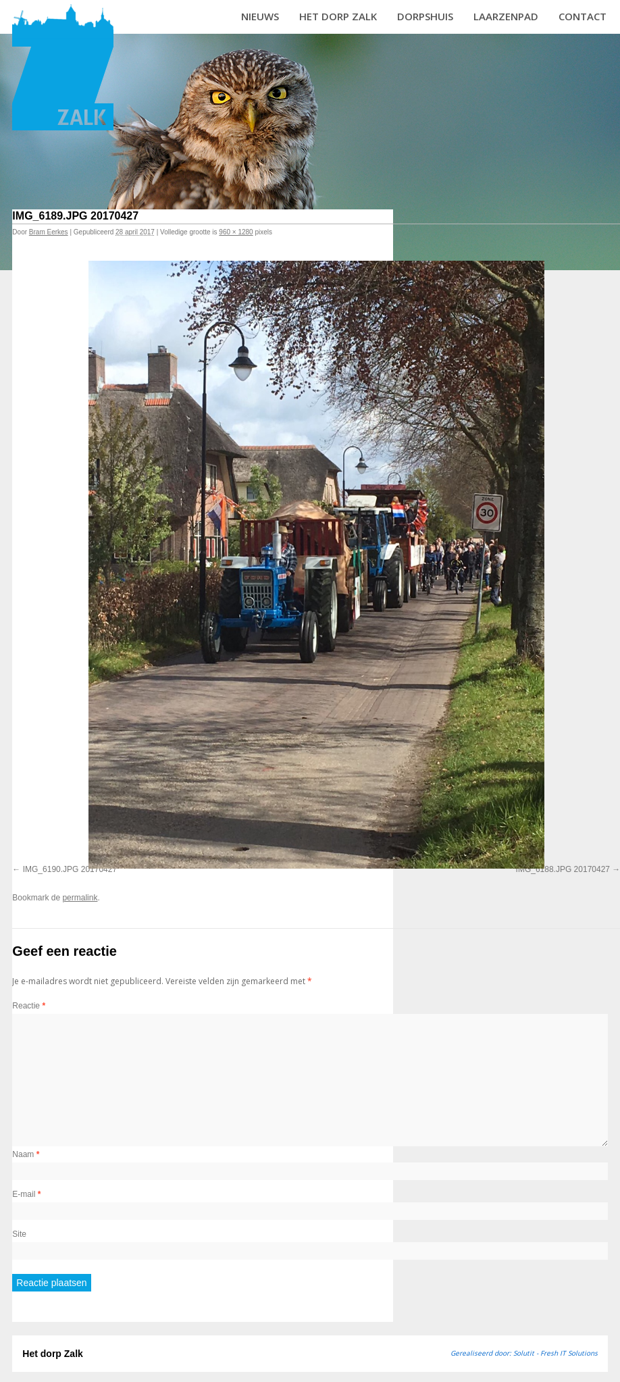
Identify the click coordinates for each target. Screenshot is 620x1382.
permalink (79, 897)
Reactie (28, 1005)
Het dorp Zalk (338, 16)
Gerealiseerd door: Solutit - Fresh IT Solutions (524, 1353)
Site (19, 1234)
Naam (25, 1154)
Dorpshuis (425, 16)
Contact (582, 16)
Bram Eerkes (48, 232)
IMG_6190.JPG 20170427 (70, 869)
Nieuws (260, 16)
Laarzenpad (505, 16)
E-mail (26, 1194)
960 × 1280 (236, 232)
